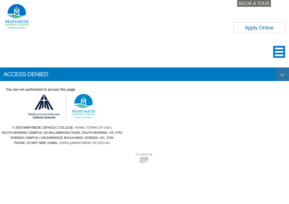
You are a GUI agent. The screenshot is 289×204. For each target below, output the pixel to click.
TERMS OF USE (98, 127)
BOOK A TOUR (254, 3)
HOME (79, 127)
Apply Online (259, 28)
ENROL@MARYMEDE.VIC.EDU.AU (84, 142)
